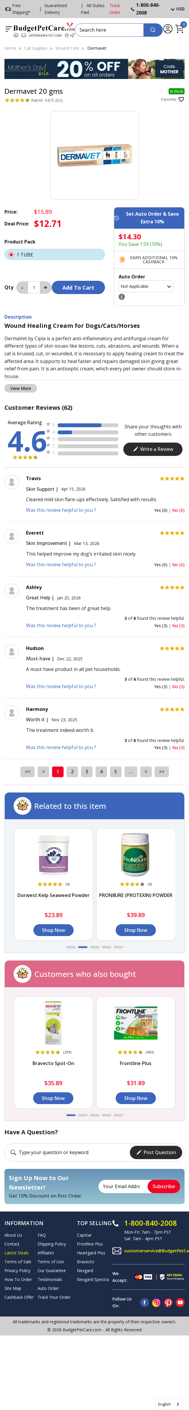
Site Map (12, 1288)
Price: (10, 212)
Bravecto (85, 1261)
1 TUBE (55, 254)
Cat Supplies (36, 48)
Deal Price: (16, 223)
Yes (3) (161, 625)
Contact (12, 1244)
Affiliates (46, 1253)
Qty (8, 287)
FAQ (42, 1235)
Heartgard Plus (91, 1253)
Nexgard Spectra (93, 1279)
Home (10, 48)
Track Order (114, 9)
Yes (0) (161, 510)
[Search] (153, 30)
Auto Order (48, 1288)
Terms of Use (51, 1261)
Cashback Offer (19, 1297)
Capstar (84, 1235)
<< (27, 771)
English (164, 1404)
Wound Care (67, 48)
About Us (13, 1235)
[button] (71, 947)
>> (161, 771)
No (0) (178, 510)
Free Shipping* (17, 9)
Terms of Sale (17, 1261)
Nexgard (85, 1270)
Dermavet (96, 48)
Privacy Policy (17, 1270)
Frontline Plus (90, 1244)
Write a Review (153, 449)
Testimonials (50, 1279)
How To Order (18, 1279)
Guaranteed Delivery (55, 9)
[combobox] (169, 1404)
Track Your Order (54, 1297)
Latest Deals (16, 1253)
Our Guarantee (52, 1270)
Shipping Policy (52, 1244)
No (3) (178, 625)
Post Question (156, 1152)
